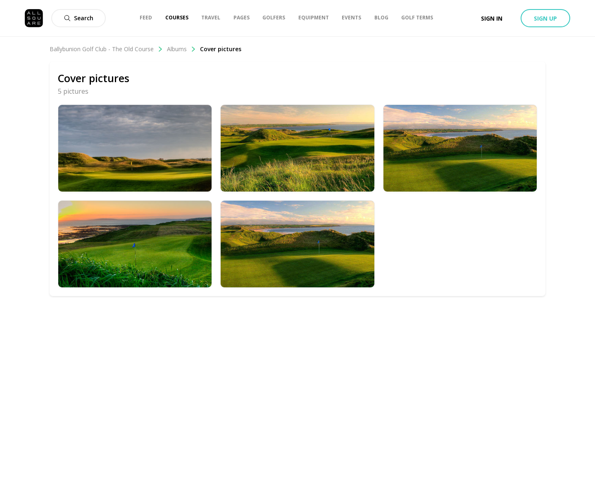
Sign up (545, 18)
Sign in (491, 18)
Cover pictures (220, 49)
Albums (181, 49)
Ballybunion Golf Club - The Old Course (106, 49)
